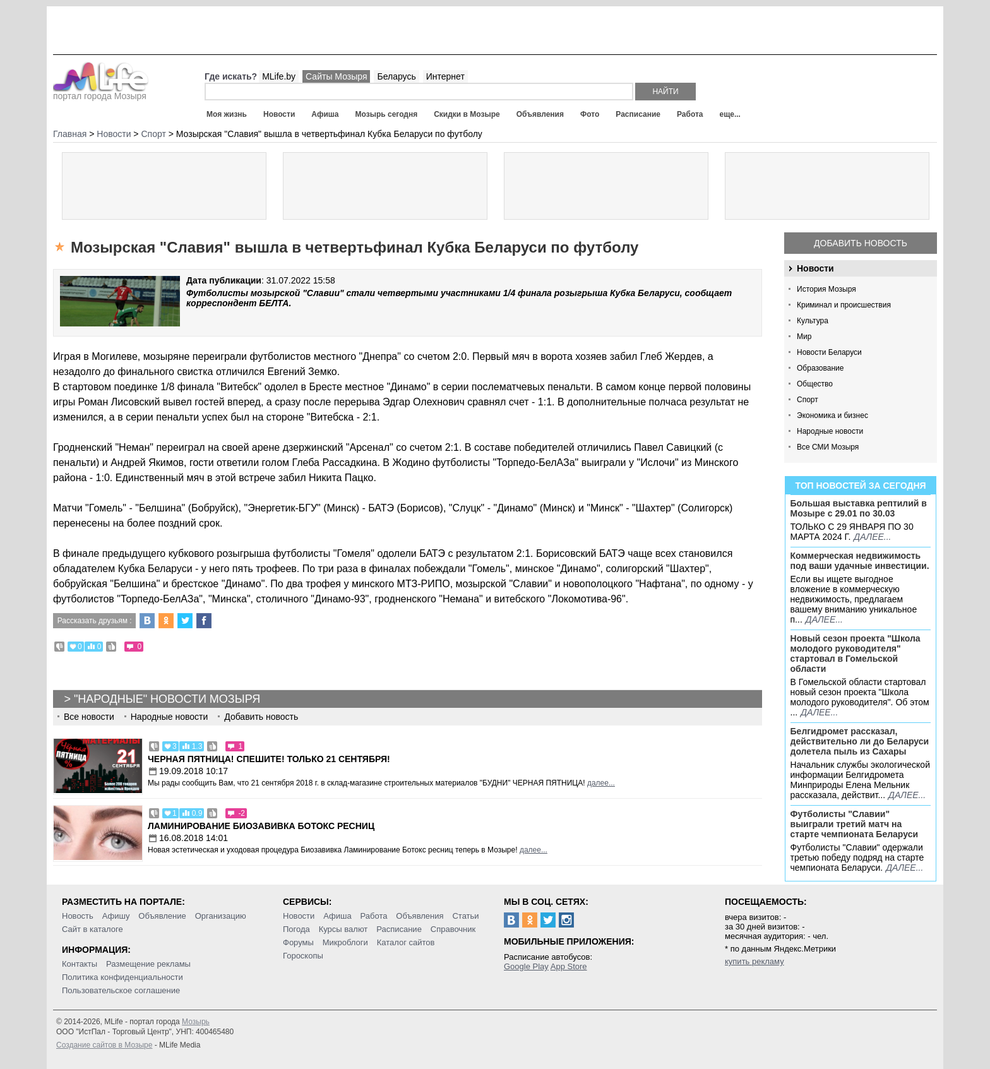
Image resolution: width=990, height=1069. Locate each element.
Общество (815, 383)
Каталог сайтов (406, 942)
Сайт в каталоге (92, 929)
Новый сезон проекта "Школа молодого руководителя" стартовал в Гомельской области (855, 653)
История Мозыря (826, 289)
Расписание (638, 114)
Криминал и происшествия (844, 305)
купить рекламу (754, 961)
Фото (589, 114)
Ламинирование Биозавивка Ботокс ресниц (261, 826)
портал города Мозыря (100, 92)
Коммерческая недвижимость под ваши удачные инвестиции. (859, 561)
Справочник (453, 929)
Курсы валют (343, 929)
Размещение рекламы (148, 964)
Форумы (298, 942)
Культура (812, 320)
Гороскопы (303, 955)
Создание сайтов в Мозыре (104, 1045)
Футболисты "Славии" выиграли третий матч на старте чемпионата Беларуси (854, 824)
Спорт (807, 399)
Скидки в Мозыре (466, 114)
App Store (569, 966)
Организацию (220, 916)
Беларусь (396, 76)
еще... (729, 114)
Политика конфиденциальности (122, 977)
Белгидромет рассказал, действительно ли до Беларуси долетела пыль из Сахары (859, 741)
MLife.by (278, 76)
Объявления (540, 114)
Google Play (526, 966)
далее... (872, 537)
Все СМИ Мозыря (828, 447)
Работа (690, 114)
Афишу (116, 916)
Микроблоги (345, 942)
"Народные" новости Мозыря (167, 699)
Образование (820, 368)
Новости (279, 114)
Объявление (162, 916)
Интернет (445, 76)
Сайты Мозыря (336, 76)
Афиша (324, 114)
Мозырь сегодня (386, 114)
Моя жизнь (226, 114)
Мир (804, 336)
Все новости (89, 717)
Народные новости (830, 431)
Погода (296, 929)
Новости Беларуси (829, 352)
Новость (77, 916)
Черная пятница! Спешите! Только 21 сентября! (269, 759)
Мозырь (196, 1021)
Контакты (79, 964)
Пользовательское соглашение (121, 990)
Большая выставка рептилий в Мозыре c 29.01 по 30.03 (858, 508)
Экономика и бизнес (832, 415)
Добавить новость (860, 243)
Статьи (465, 916)
